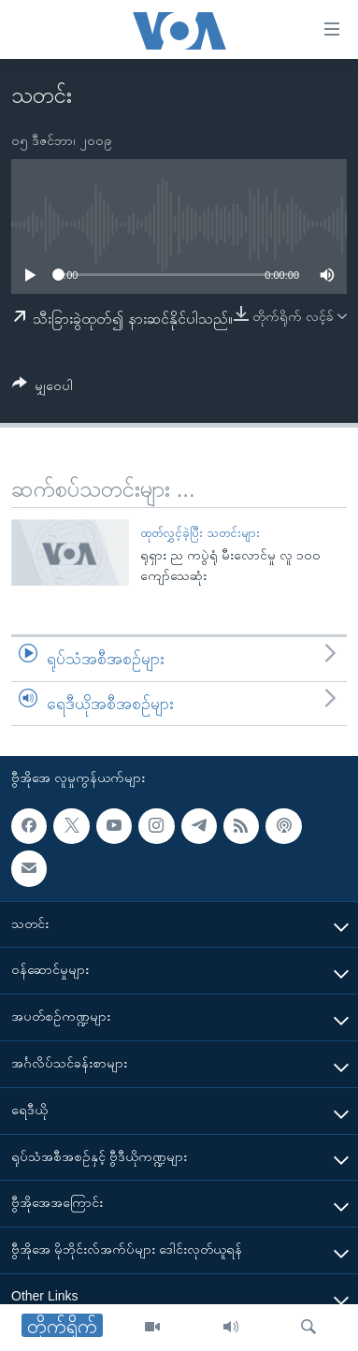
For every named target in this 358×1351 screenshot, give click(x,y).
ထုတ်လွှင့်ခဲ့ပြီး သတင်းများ (200, 533)
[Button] (42, 388)
